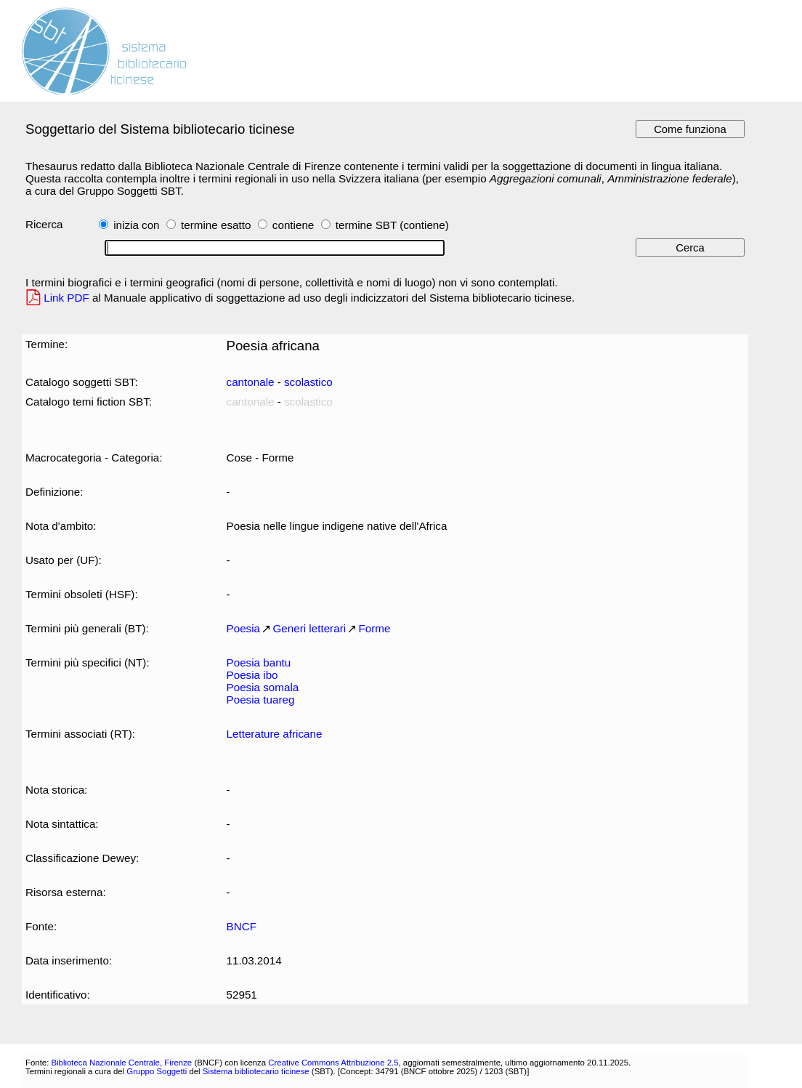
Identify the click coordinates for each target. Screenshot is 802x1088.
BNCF (241, 926)
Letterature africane (275, 734)
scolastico (308, 382)
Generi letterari (310, 628)
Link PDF (66, 297)
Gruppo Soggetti (156, 1071)
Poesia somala (263, 687)
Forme (375, 628)
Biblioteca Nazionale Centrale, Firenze (121, 1062)
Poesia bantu (259, 662)
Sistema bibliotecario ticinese (256, 1071)
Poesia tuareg (261, 699)
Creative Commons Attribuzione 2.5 (333, 1062)
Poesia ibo (252, 675)
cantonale (251, 382)
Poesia (244, 628)
